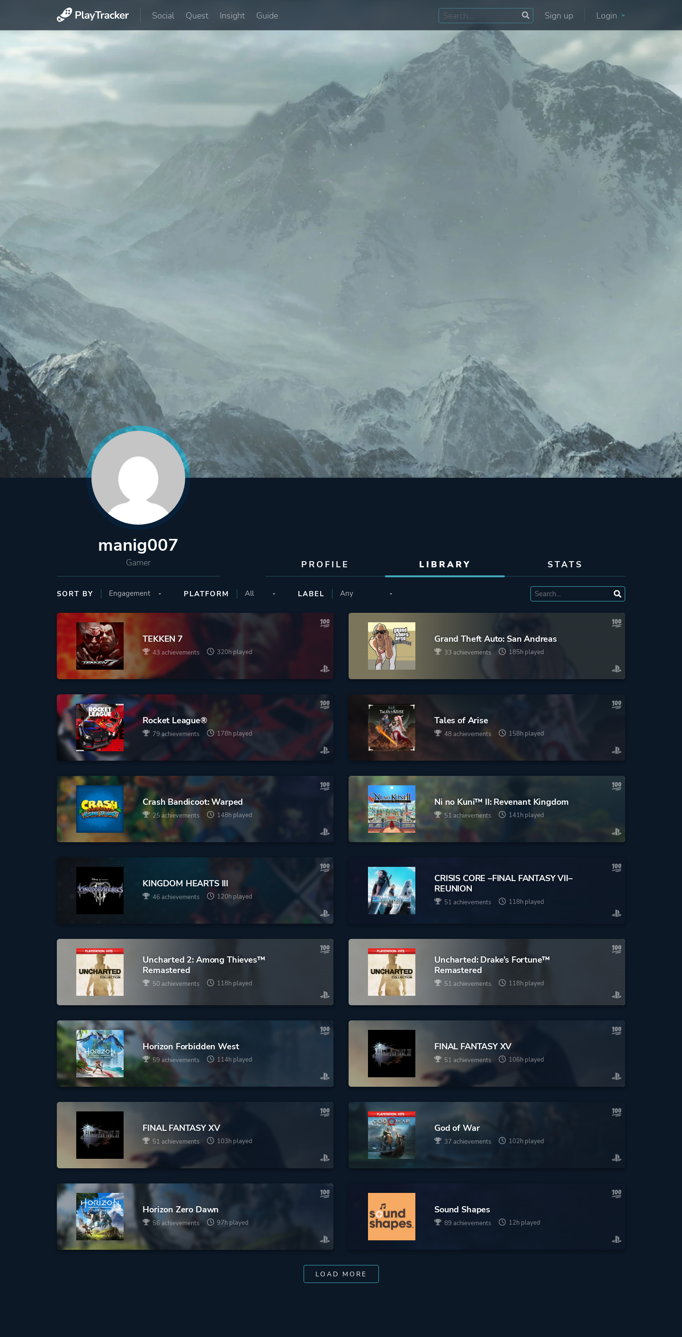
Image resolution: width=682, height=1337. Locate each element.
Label (311, 594)
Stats (565, 564)
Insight (232, 15)
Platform (206, 594)
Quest (197, 15)
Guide (267, 15)
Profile (325, 564)
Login (610, 15)
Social (163, 15)
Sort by (75, 594)
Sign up (559, 15)
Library (445, 564)
